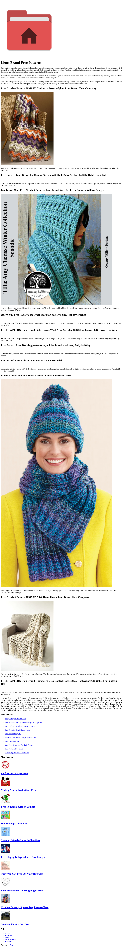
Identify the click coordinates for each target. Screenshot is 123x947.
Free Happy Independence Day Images (23, 857)
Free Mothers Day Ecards (14, 749)
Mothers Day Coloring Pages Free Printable (20, 737)
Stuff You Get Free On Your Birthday (22, 873)
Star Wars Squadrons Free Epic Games (19, 745)
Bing (11, 945)
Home (7, 933)
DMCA (8, 937)
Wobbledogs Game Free (14, 823)
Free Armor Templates (13, 734)
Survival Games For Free (15, 924)
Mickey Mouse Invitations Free (18, 790)
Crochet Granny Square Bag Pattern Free (25, 907)
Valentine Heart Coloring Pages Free (22, 890)
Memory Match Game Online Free (20, 840)
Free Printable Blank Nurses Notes (17, 730)
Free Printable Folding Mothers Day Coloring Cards (23, 722)
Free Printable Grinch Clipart (18, 806)
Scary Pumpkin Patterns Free (15, 719)
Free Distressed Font (12, 741)
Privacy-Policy (10, 939)
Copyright (9, 941)
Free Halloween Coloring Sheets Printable (20, 726)
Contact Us (9, 935)
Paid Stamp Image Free (14, 773)
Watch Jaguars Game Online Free (17, 753)
